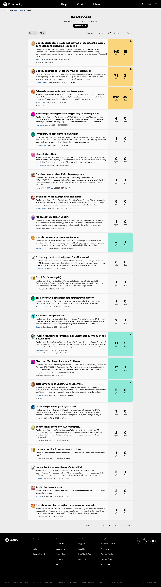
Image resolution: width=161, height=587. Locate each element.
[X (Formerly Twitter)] (145, 540)
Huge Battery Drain (46, 154)
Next (128, 33)
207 (109, 33)
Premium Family (107, 554)
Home (16, 10)
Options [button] (32, 33)
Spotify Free (105, 564)
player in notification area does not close (58, 449)
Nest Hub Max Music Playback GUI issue (58, 361)
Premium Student (107, 559)
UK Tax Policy (103, 582)
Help (64, 4)
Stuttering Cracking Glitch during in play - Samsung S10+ (67, 113)
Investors (59, 559)
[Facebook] (153, 540)
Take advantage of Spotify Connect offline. (59, 383)
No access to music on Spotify (52, 216)
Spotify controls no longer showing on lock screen (63, 70)
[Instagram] (138, 540)
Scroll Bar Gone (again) (48, 277)
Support (81, 543)
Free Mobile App (84, 554)
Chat (80, 4)
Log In (149, 4)
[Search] (142, 4)
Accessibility (74, 582)
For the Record (39, 554)
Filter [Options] (42, 33)
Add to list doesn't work (49, 487)
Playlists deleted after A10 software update (60, 174)
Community (12, 4)
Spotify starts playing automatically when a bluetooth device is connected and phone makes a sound (71, 44)
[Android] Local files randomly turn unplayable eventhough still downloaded (71, 337)
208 (115, 33)
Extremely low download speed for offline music (63, 257)
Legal (7, 582)
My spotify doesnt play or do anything (57, 133)
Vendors (59, 564)
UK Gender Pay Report (118, 582)
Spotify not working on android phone (57, 237)
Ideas (96, 4)
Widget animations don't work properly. (58, 426)
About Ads (63, 582)
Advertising (60, 554)
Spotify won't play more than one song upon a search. (65, 505)
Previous (90, 33)
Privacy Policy (36, 582)
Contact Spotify (84, 559)
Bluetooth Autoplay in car (50, 315)
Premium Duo (106, 549)
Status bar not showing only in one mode (58, 196)
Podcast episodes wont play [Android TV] (59, 467)
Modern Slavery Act (88, 582)
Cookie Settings (50, 582)
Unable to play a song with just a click (56, 406)
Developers (60, 549)
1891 (122, 33)
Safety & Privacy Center (20, 582)
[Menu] (156, 4)
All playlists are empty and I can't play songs (60, 90)
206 (103, 33)
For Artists (60, 543)
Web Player (82, 549)
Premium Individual (108, 543)
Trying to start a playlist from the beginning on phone (65, 297)
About (35, 543)
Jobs (35, 549)
